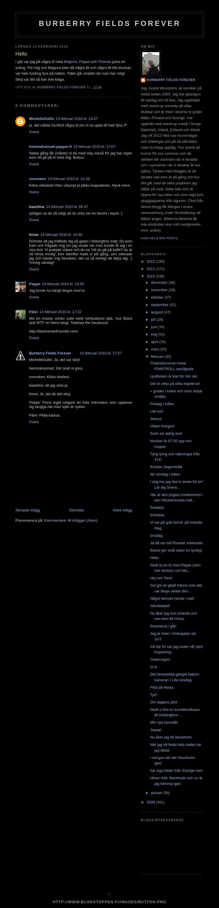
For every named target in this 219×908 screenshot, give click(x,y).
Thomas (104, 62)
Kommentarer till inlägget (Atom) (70, 520)
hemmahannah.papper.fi (50, 146)
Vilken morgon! (162, 426)
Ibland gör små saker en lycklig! (176, 550)
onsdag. (156, 535)
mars (156, 349)
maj (154, 334)
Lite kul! (156, 411)
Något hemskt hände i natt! (172, 598)
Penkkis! (157, 507)
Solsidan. (157, 515)
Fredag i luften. (162, 404)
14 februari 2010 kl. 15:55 (63, 284)
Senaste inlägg (27, 510)
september (160, 305)
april (155, 342)
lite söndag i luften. (165, 474)
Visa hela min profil (160, 238)
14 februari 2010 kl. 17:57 (100, 353)
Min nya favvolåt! (164, 722)
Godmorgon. (160, 659)
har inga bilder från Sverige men (176, 770)
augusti (157, 312)
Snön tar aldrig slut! (166, 433)
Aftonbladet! (160, 606)
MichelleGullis (41, 119)
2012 (151, 261)
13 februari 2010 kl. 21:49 (69, 179)
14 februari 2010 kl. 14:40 (61, 234)
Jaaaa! (155, 730)
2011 (151, 269)
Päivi (33, 312)
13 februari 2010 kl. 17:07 (94, 146)
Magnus (70, 62)
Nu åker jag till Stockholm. (171, 737)
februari (158, 356)
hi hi (153, 667)
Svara (34, 132)
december (160, 282)
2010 (151, 276)
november (160, 290)
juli (154, 319)
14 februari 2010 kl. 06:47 (67, 207)
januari (157, 793)
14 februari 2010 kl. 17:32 (60, 312)
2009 (151, 802)
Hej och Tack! (161, 578)
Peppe (84, 62)
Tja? (153, 695)
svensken (37, 179)
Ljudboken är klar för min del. (174, 376)
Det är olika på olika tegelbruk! (175, 383)
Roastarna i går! (163, 626)
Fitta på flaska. (162, 687)
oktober (158, 297)
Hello (154, 558)
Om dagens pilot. (164, 702)
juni (154, 327)
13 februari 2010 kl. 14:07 (77, 119)
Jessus (155, 419)
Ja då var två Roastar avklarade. (176, 543)
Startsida (76, 510)
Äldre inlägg (122, 510)
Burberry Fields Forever (110, 23)
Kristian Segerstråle (166, 467)
